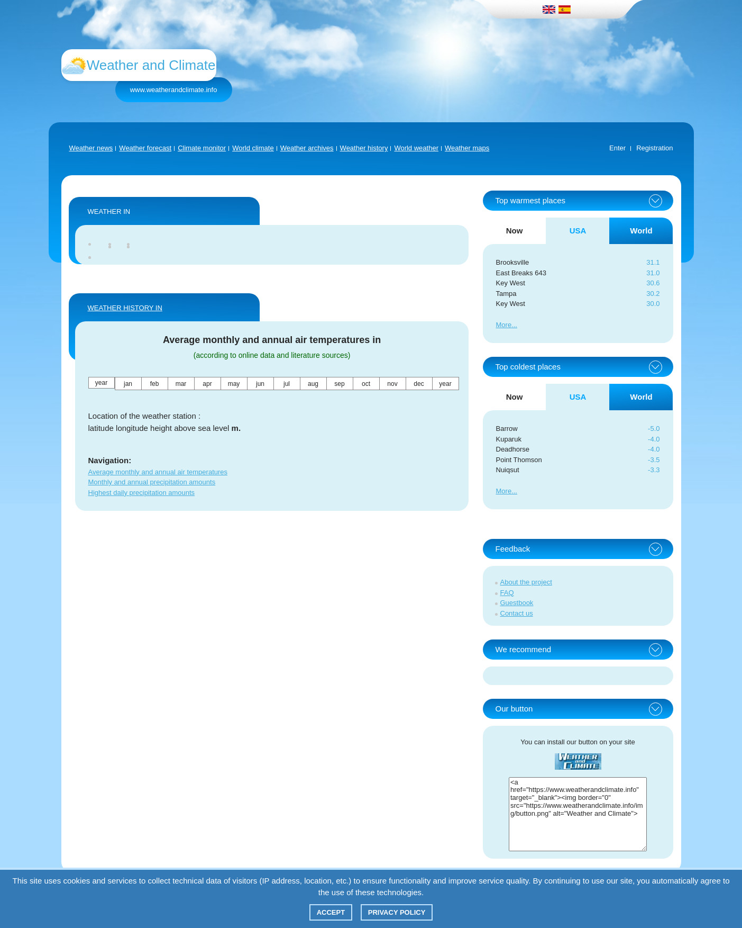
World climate (253, 148)
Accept (331, 912)
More (504, 325)
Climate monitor (202, 148)
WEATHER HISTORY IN (125, 308)
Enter (617, 148)
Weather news (91, 148)
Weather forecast (145, 148)
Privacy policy (397, 912)
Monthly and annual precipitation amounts (152, 482)
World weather (416, 148)
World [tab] (641, 230)
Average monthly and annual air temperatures (158, 472)
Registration (654, 148)
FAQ (507, 593)
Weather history (364, 148)
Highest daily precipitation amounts (141, 493)
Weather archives (307, 148)
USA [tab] (578, 230)
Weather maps (467, 148)
